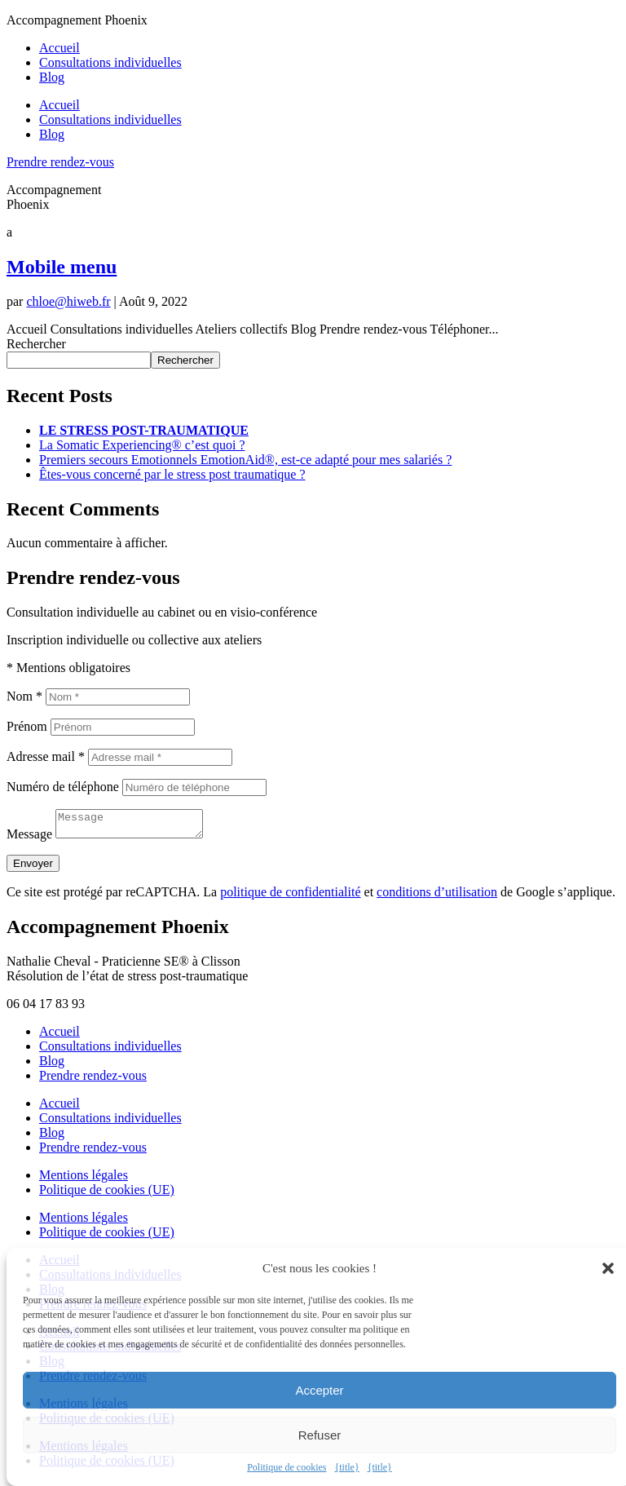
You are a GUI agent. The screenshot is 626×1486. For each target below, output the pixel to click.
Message (29, 839)
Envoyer (33, 868)
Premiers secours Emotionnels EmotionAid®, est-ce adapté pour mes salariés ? (245, 460)
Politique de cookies (286, 1467)
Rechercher (36, 344)
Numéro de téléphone (63, 787)
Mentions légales (83, 1180)
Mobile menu (62, 266)
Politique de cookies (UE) (106, 1194)
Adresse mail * (46, 756)
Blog (51, 77)
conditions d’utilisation (437, 897)
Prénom (27, 726)
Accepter (319, 1390)
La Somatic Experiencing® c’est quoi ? (142, 445)
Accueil (59, 48)
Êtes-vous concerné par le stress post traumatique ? (172, 474)
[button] (608, 1268)
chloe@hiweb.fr (68, 301)
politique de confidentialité (290, 897)
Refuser (320, 1435)
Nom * (24, 696)
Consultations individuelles (110, 62)
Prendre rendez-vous (60, 162)
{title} (346, 1467)
